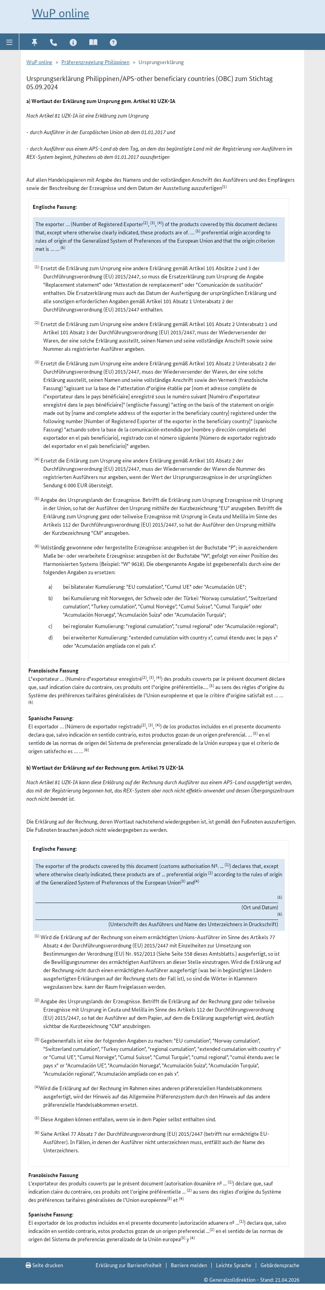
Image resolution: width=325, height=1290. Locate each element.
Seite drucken (44, 1265)
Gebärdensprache (279, 1265)
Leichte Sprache (233, 1265)
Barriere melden (189, 1265)
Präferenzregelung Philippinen (95, 62)
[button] (9, 41)
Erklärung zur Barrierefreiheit (129, 1265)
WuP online (60, 13)
